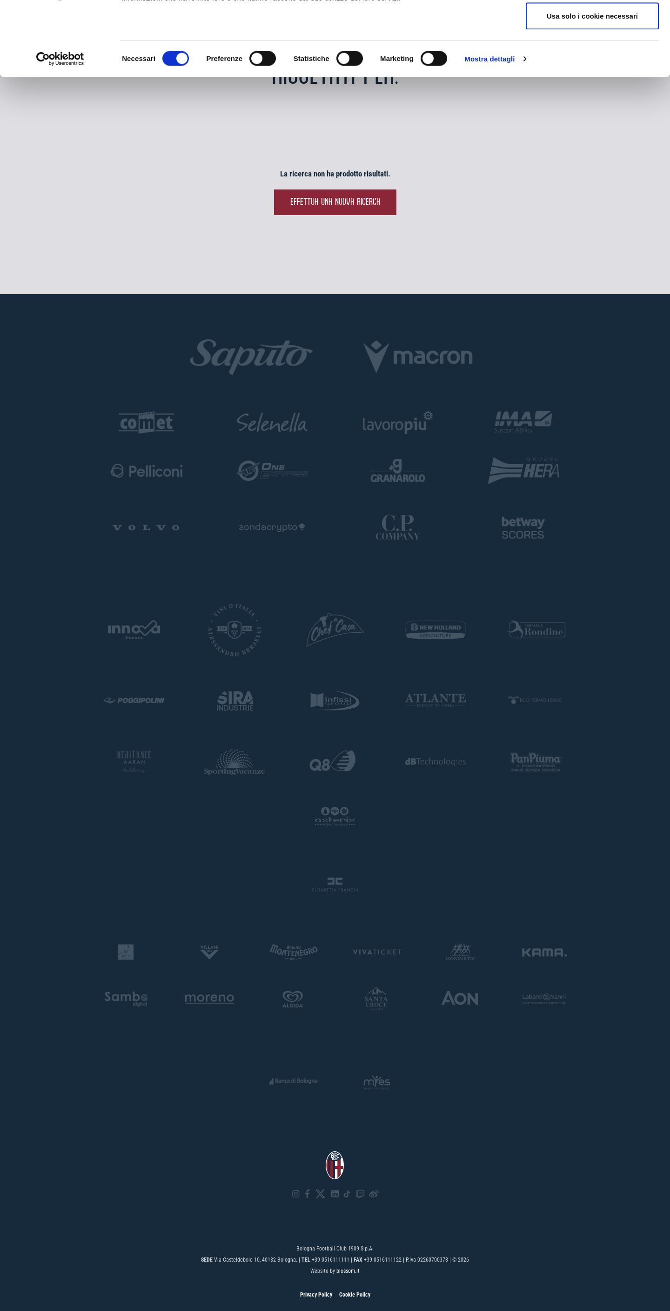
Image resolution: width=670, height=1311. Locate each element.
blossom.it (348, 1271)
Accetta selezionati (592, 55)
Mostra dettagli (489, 128)
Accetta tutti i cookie (592, 24)
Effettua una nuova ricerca (335, 202)
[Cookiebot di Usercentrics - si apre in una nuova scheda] (60, 128)
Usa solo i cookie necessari (592, 85)
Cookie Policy (354, 1294)
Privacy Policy (316, 1294)
